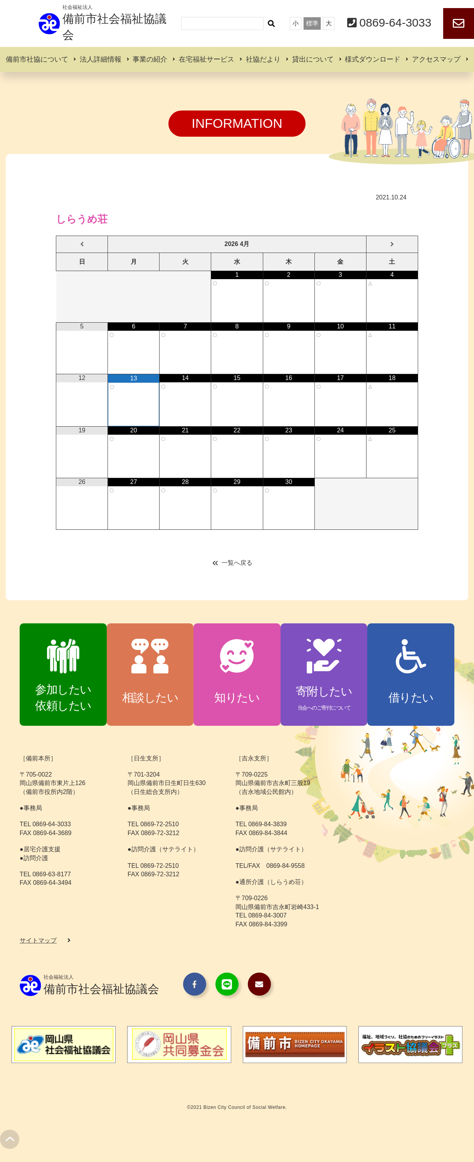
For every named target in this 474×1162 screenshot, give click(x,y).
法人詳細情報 (100, 59)
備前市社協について (37, 59)
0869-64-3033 (396, 22)
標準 (312, 23)
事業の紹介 (150, 59)
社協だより (263, 59)
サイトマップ (38, 940)
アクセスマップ (436, 59)
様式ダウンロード (372, 59)
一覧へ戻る (237, 562)
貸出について (313, 59)
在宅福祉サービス (206, 59)
